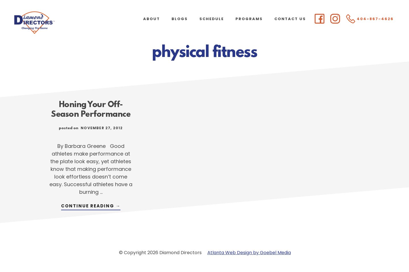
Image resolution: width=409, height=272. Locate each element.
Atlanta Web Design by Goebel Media (249, 252)
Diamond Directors (56, 22)
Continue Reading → (90, 206)
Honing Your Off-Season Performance (90, 110)
